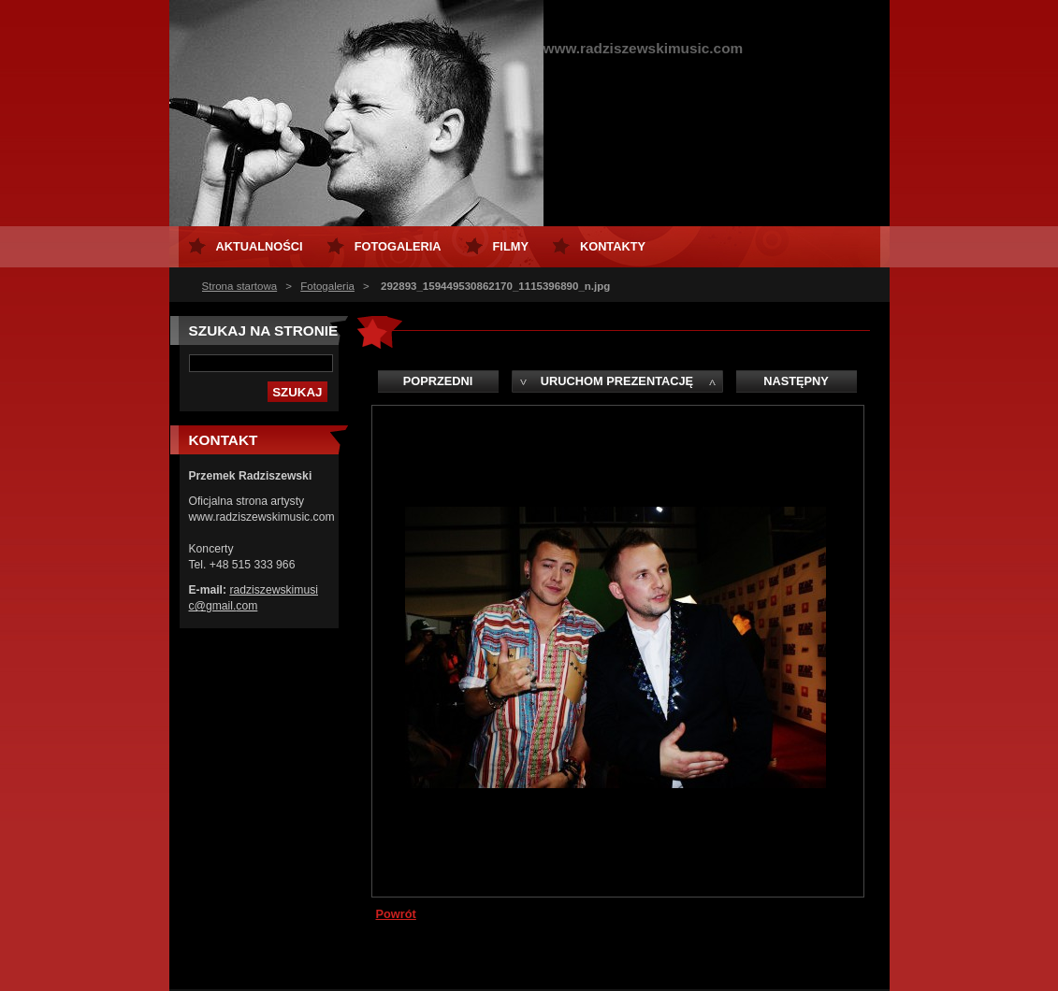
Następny (796, 381)
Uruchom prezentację (617, 381)
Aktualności (259, 246)
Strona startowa (240, 286)
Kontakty (612, 246)
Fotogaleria (327, 286)
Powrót (396, 914)
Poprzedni (438, 381)
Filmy (511, 246)
